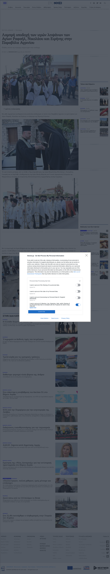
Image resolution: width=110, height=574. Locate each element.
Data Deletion (44, 318)
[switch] (78, 285)
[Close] (87, 256)
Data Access (54, 318)
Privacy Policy (65, 318)
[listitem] (55, 281)
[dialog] (55, 287)
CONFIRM (41, 311)
